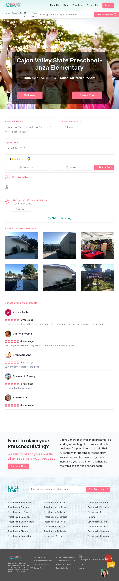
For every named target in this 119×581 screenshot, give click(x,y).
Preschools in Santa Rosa (56, 502)
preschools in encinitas (55, 526)
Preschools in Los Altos (55, 507)
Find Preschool (107, 14)
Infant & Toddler (41, 557)
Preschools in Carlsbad (54, 512)
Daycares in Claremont (99, 531)
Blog (65, 5)
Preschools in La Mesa (54, 522)
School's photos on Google (21, 228)
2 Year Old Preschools (65, 557)
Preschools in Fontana (18, 507)
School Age (38, 568)
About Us (54, 5)
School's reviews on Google (21, 303)
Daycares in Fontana (98, 502)
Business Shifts (71, 121)
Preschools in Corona (18, 526)
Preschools (17, 13)
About (81, 569)
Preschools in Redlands (55, 531)
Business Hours (14, 121)
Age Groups (12, 142)
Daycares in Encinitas (98, 526)
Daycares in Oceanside (99, 536)
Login (108, 5)
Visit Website (16, 177)
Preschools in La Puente (19, 512)
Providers (77, 5)
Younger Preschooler (43, 561)
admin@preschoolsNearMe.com (94, 558)
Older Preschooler (41, 564)
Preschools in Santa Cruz (20, 536)
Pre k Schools (62, 568)
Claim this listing (59, 218)
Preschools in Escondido (19, 502)
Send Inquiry (26, 167)
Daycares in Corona (53, 536)
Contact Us (92, 5)
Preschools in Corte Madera (21, 522)
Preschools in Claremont (19, 531)
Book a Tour (87, 95)
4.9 (9, 159)
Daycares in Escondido (98, 507)
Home (7, 13)
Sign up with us (18, 466)
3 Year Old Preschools (65, 561)
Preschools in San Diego (19, 517)
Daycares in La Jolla (97, 522)
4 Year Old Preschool (65, 564)
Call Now (29, 95)
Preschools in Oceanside (55, 517)
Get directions (22, 209)
